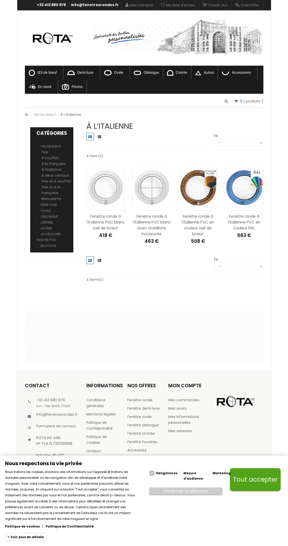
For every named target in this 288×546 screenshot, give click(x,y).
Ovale (114, 73)
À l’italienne (52, 169)
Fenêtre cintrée (141, 433)
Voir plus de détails (27, 537)
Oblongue (146, 72)
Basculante (51, 198)
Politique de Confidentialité (70, 526)
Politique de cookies (22, 526)
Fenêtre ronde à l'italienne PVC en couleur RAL (244, 222)
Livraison (93, 450)
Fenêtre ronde (140, 400)
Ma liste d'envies (178, 5)
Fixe (45, 152)
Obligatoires (166, 473)
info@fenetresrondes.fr (95, 4)
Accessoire (137, 450)
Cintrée (177, 73)
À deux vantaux (55, 175)
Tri (216, 135)
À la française (54, 163)
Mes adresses (180, 430)
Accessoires (236, 73)
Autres (204, 72)
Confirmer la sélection (185, 491)
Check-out (215, 5)
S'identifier (247, 5)
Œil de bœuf (43, 73)
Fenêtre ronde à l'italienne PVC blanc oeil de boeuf (106, 222)
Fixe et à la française (51, 190)
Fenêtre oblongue (143, 425)
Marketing (222, 473)
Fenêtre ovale (139, 416)
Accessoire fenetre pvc (49, 237)
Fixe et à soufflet (56, 181)
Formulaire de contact (56, 426)
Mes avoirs (177, 408)
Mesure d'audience (193, 476)
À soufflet (50, 157)
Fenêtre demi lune (143, 408)
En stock (40, 87)
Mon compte (139, 5)
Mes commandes (183, 400)
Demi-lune (80, 72)
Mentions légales (101, 414)
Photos (72, 87)
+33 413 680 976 (51, 4)
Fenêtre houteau (142, 441)
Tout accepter (255, 479)
